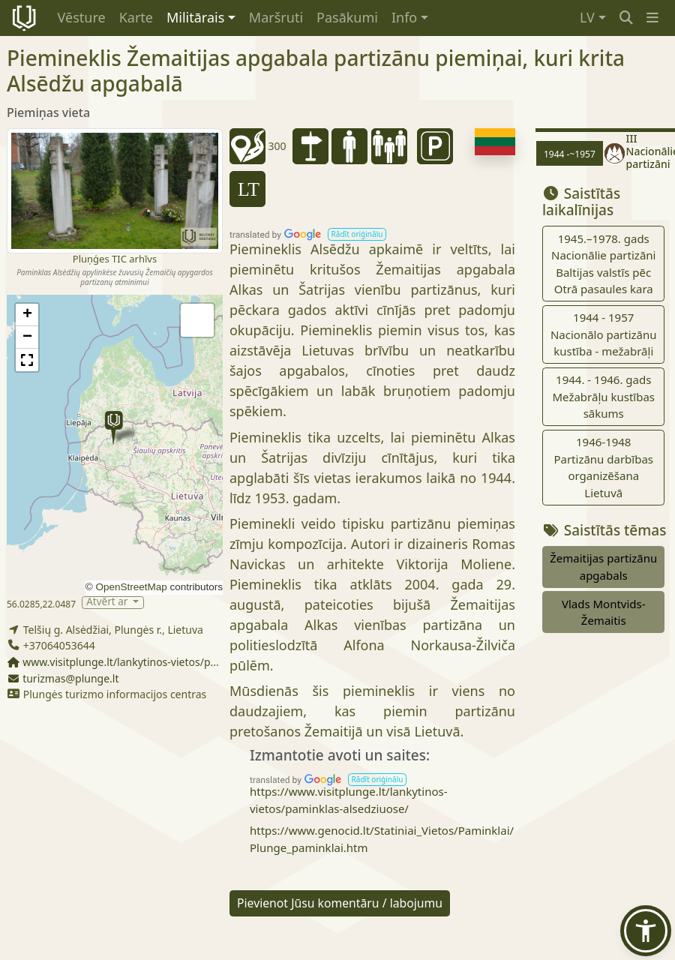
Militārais (195, 17)
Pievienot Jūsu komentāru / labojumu (339, 903)
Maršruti (276, 17)
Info (404, 17)
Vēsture (82, 17)
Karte (136, 17)
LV (587, 17)
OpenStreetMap (130, 586)
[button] (652, 17)
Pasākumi (347, 17)
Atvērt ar (108, 602)
